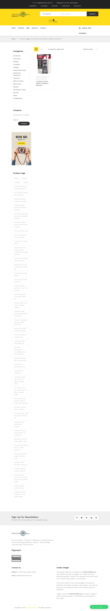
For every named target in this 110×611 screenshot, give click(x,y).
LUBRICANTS (66, 6)
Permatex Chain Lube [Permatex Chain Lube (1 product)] (21, 231)
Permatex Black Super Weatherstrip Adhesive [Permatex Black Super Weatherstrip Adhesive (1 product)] (20, 208)
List (41, 49)
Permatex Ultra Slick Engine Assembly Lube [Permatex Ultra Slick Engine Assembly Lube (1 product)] (20, 456)
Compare (24, 123)
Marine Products (18, 81)
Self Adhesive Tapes (19, 89)
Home (13, 39)
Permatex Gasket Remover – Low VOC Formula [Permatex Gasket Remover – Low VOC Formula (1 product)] (21, 288)
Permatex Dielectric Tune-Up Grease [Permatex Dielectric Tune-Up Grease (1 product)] (20, 236)
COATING (54, 6)
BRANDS (15, 61)
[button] (99, 607)
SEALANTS (77, 6)
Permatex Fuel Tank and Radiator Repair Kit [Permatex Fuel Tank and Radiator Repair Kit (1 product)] (20, 267)
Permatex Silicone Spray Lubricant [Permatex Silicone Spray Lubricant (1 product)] (20, 408)
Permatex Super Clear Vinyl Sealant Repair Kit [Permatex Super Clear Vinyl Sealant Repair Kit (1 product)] (21, 416)
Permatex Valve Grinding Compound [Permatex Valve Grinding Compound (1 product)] (20, 463)
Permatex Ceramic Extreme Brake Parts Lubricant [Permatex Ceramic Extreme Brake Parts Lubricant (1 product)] (20, 225)
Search (92, 14)
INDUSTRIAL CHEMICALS (17, 74)
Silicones (16, 92)
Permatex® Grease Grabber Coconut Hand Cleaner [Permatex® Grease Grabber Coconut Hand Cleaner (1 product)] (20, 494)
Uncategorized (17, 98)
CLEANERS (44, 6)
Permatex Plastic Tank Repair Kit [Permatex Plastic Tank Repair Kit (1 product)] (19, 342)
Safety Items (17, 84)
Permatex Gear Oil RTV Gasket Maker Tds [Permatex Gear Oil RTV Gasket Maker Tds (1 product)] (20, 297)
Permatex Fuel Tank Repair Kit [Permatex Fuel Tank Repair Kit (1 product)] (20, 281)
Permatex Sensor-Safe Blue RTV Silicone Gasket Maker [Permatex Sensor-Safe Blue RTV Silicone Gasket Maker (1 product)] (20, 380)
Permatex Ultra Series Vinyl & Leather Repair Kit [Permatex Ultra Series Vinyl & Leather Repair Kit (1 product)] (21, 448)
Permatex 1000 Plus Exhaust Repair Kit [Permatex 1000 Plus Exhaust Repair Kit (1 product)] (20, 187)
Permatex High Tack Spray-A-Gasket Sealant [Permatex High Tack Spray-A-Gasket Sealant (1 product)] (20, 305)
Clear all (15, 120)
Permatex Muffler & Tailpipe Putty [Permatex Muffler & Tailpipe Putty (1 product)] (20, 336)
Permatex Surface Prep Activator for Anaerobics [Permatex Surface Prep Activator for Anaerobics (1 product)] (20, 433)
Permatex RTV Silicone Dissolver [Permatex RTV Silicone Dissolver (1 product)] (19, 365)
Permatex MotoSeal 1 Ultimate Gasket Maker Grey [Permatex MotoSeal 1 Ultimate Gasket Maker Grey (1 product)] (21, 322)
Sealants (43, 79)
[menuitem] (14, 28)
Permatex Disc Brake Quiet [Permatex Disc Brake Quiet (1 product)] (20, 242)
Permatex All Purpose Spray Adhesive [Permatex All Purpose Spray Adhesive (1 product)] (21, 194)
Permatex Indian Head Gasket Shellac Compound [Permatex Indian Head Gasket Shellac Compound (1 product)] (20, 314)
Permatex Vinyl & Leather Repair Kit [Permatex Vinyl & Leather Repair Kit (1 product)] (20, 470)
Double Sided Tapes (19, 70)
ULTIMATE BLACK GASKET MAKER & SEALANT (42, 83)
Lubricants (16, 78)
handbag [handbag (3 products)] (17, 182)
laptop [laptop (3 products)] (25, 182)
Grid (36, 49)
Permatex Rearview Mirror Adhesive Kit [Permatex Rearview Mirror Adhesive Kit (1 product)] (20, 359)
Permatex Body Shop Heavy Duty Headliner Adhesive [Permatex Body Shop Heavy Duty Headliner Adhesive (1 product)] (21, 216)
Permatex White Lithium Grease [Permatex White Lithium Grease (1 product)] (19, 487)
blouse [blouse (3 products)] (16, 178)
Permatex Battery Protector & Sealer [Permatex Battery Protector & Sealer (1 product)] (20, 200)
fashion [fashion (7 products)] (24, 178)
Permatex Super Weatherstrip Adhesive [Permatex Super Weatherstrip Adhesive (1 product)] (19, 424)
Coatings (16, 67)
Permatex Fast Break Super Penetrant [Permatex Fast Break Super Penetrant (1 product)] (21, 259)
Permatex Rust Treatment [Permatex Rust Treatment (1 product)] (19, 372)
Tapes (15, 95)
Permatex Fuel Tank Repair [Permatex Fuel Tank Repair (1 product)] (20, 274)
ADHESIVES (32, 6)
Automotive (16, 58)
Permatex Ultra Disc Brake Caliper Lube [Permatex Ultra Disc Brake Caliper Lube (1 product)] (20, 440)
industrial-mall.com (32, 607)
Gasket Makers (41, 77)
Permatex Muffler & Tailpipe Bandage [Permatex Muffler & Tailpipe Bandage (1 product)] (20, 329)
